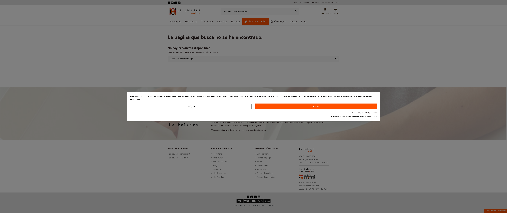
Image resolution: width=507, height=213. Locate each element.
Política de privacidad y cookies (364, 113)
